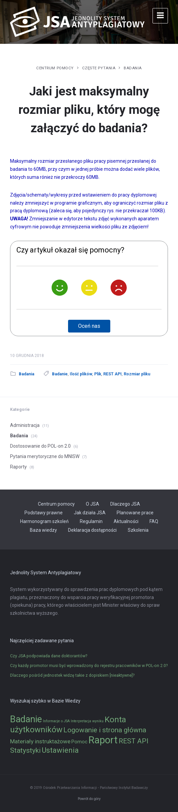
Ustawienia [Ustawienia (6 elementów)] (60, 750)
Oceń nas (89, 326)
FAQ (154, 521)
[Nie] (118, 287)
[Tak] (59, 287)
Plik (97, 374)
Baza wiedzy (43, 530)
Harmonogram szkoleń (44, 521)
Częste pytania (99, 68)
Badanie (60, 374)
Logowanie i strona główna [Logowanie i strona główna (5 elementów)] (104, 730)
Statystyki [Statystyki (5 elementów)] (25, 750)
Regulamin (91, 521)
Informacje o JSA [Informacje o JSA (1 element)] (56, 721)
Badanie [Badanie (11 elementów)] (26, 719)
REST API (112, 374)
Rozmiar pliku (137, 374)
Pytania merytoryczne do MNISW (44, 456)
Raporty (18, 466)
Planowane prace (135, 512)
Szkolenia (138, 530)
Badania (133, 68)
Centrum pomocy (55, 68)
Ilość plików (81, 374)
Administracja (25, 425)
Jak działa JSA (90, 512)
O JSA (92, 504)
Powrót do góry (89, 799)
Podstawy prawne (43, 512)
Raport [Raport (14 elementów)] (103, 740)
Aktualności (126, 521)
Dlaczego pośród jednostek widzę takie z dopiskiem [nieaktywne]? (72, 675)
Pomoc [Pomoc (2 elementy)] (79, 742)
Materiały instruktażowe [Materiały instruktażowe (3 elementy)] (40, 741)
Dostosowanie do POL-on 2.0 (40, 446)
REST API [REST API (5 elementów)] (134, 741)
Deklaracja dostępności (92, 530)
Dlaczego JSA (125, 504)
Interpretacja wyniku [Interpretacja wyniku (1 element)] (87, 721)
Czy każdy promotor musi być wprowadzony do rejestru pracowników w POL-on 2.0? (89, 665)
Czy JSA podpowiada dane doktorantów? (48, 656)
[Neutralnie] (89, 287)
